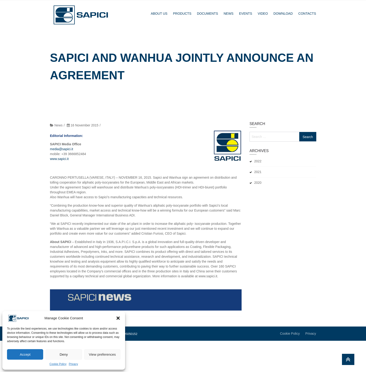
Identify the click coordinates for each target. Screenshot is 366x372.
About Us (159, 13)
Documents (207, 13)
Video (263, 13)
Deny (64, 354)
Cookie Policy (58, 364)
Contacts (307, 13)
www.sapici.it (59, 163)
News (228, 13)
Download (283, 13)
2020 (257, 182)
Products (182, 13)
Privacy (73, 364)
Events (245, 13)
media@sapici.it (61, 153)
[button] (118, 318)
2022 (257, 161)
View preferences (102, 354)
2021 (257, 172)
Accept (25, 354)
